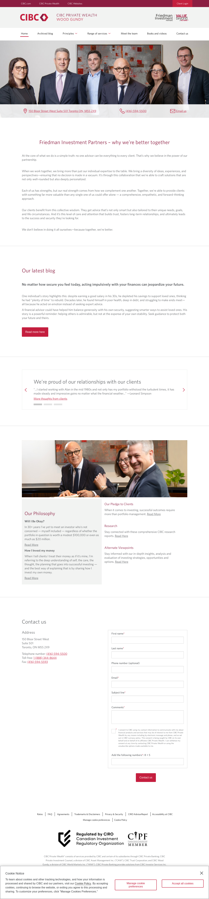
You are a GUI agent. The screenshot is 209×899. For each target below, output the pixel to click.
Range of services (99, 33)
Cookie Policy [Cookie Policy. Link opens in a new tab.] (120, 820)
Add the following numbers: (130, 754)
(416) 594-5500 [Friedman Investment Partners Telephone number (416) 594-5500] (136, 111)
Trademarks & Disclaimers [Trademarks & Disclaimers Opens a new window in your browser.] (87, 814)
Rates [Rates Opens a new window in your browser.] (40, 814)
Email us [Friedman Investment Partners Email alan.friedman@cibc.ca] (181, 111)
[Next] (183, 389)
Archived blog (45, 33)
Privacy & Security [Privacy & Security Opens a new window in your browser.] (114, 814)
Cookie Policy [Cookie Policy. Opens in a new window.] (83, 883)
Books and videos (157, 33)
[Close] (202, 873)
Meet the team (129, 33)
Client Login (182, 3)
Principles (70, 33)
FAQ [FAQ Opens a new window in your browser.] (50, 814)
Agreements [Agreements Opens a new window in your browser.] (63, 814)
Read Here (121, 536)
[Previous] (26, 389)
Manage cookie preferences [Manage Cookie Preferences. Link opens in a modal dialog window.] (96, 820)
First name (117, 633)
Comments (118, 707)
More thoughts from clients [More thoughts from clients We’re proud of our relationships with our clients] (50, 398)
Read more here (35, 332)
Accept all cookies (182, 883)
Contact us (182, 33)
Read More (31, 544)
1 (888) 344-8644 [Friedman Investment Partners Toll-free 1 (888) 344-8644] (45, 658)
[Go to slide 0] (38, 404)
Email (115, 677)
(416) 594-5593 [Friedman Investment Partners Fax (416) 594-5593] (37, 662)
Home (24, 33)
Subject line (118, 692)
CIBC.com (26, 3)
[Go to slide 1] (48, 404)
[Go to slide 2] (58, 404)
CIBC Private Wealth (49, 3)
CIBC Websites (75, 3)
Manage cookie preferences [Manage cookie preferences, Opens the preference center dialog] (136, 885)
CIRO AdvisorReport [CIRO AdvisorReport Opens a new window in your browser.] (138, 814)
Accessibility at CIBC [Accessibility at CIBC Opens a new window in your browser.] (162, 814)
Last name (117, 648)
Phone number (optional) (125, 663)
